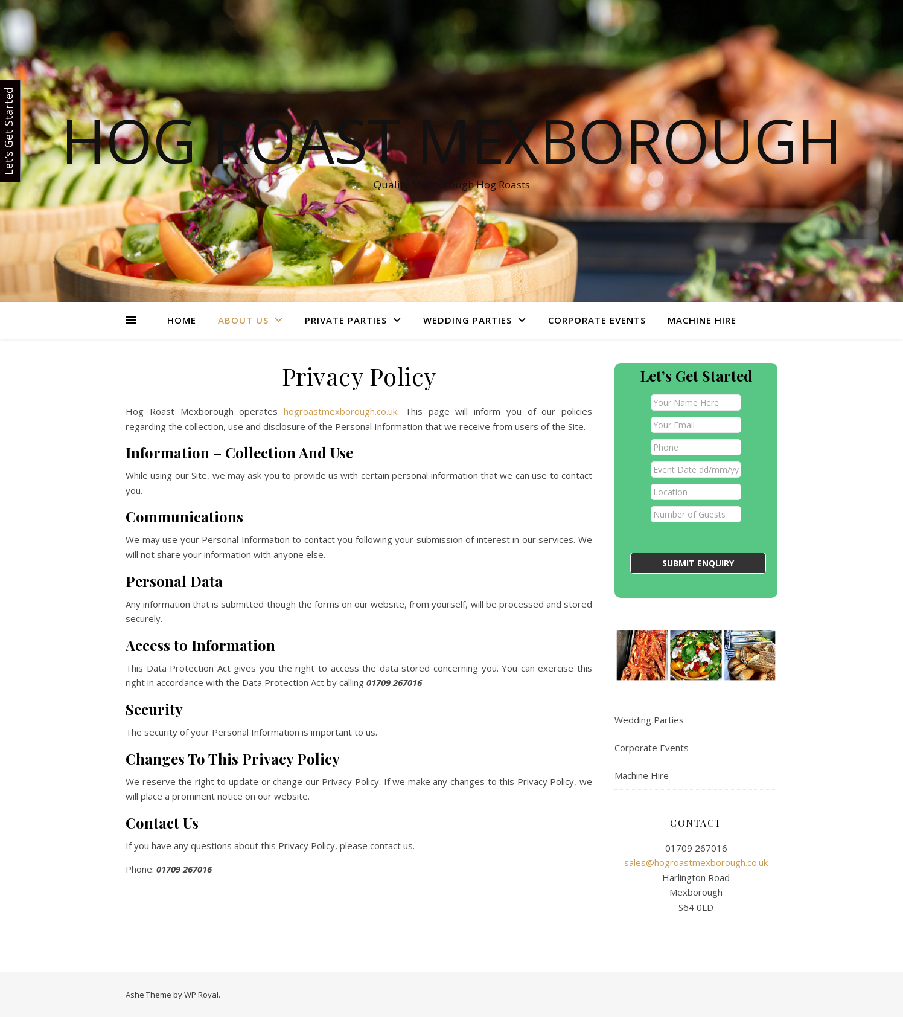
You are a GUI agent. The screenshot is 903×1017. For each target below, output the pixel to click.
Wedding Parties (467, 320)
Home (181, 320)
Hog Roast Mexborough (451, 140)
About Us (243, 320)
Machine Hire (702, 320)
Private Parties (346, 320)
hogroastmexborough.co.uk (337, 411)
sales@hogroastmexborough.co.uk (696, 862)
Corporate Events (597, 320)
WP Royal (201, 994)
